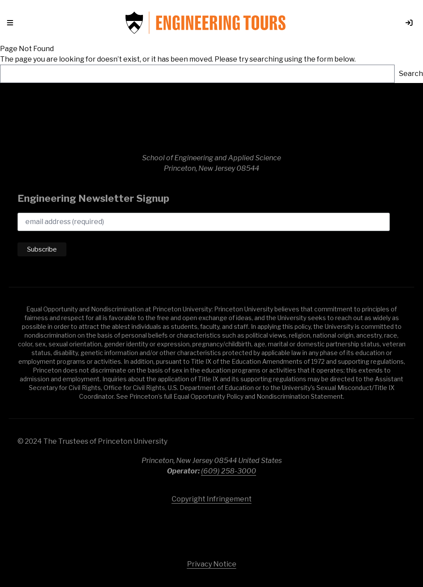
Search (411, 73)
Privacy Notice (211, 564)
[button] (12, 22)
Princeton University (211, 527)
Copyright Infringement (212, 499)
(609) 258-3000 (228, 471)
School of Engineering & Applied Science (211, 122)
